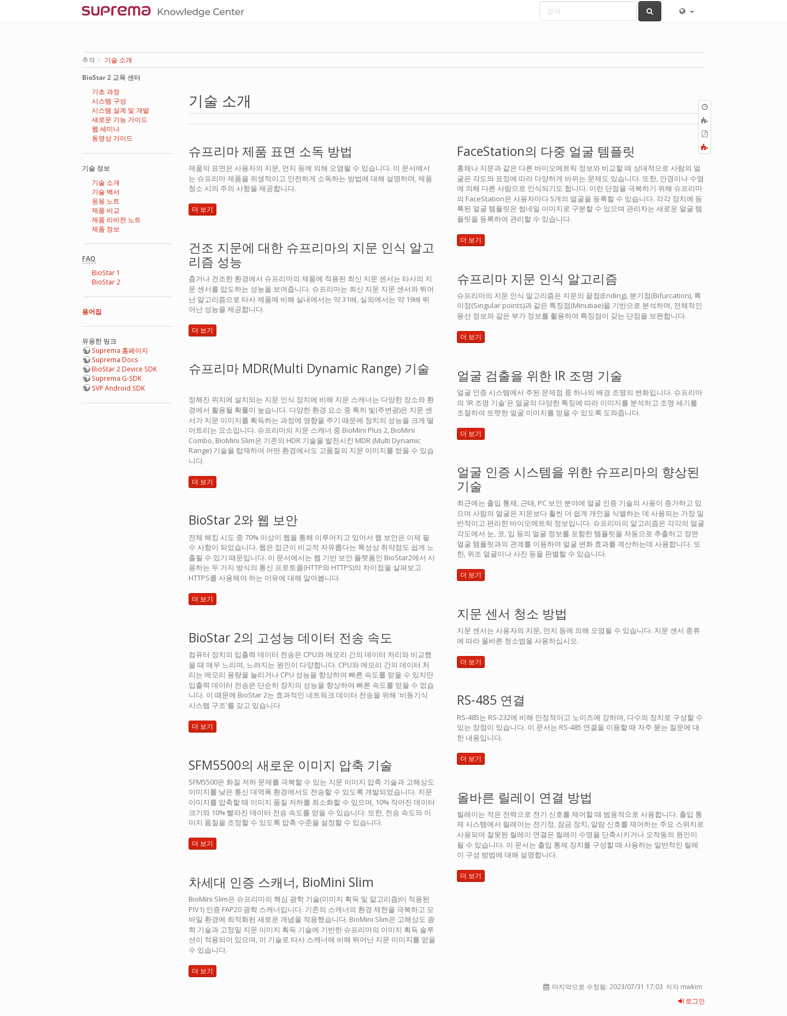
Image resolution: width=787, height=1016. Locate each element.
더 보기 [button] (202, 209)
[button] (685, 11)
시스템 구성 (109, 101)
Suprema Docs (115, 359)
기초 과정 (106, 91)
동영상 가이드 (112, 138)
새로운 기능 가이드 (120, 119)
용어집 (92, 311)
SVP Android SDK (118, 388)
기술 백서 (106, 191)
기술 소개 (118, 60)
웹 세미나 (106, 128)
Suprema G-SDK (117, 378)
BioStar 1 (106, 272)
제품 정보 (106, 229)
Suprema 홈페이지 (120, 350)
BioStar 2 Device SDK (124, 369)
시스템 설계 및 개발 (120, 110)
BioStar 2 (106, 282)
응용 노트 (106, 201)
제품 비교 (106, 210)
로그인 (691, 1001)
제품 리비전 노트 (116, 219)
